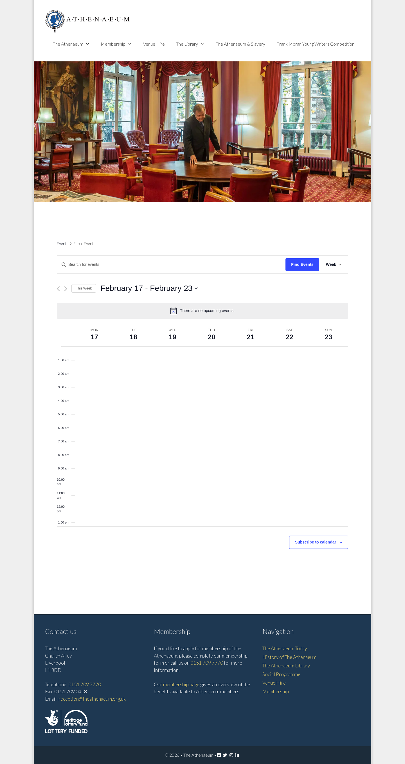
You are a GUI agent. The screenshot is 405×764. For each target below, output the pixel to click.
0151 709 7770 (84, 684)
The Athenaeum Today (284, 648)
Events (63, 243)
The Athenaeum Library (286, 666)
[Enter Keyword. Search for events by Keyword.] (171, 264)
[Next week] (65, 288)
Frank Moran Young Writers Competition (315, 43)
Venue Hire (154, 43)
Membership (119, 44)
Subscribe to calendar (315, 542)
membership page (181, 684)
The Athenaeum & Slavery (240, 43)
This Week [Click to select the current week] (84, 288)
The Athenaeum (74, 44)
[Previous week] (58, 288)
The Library (193, 44)
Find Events (302, 264)
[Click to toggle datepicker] (149, 288)
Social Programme (281, 674)
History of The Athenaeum (289, 657)
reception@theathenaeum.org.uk (92, 699)
